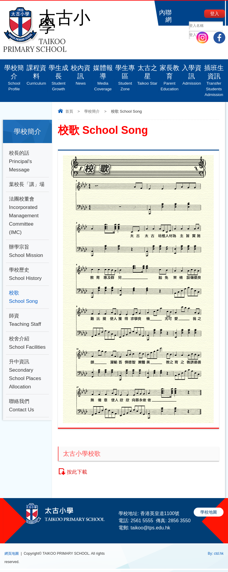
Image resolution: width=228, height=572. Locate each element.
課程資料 (36, 72)
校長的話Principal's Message (20, 161)
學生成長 (58, 75)
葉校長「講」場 (26, 184)
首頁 (69, 111)
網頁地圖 (11, 553)
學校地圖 (208, 512)
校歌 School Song (23, 297)
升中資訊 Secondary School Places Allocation (25, 374)
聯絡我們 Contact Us (21, 406)
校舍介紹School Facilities (27, 343)
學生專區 (125, 75)
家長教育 (169, 75)
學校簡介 (14, 75)
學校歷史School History (25, 274)
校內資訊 (81, 72)
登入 (214, 13)
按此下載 (77, 472)
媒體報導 (103, 75)
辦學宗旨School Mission (26, 251)
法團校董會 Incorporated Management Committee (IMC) (23, 215)
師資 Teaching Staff (25, 320)
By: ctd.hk (216, 553)
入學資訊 (192, 72)
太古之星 (147, 72)
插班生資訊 (214, 78)
